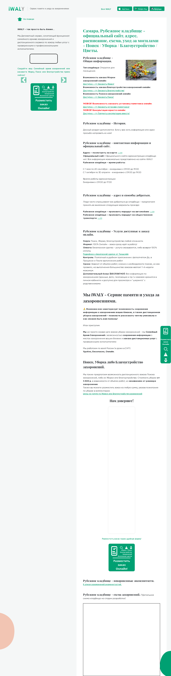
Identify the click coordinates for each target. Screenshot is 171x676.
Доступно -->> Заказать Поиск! (98, 97)
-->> (120, 153)
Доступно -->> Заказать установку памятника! (106, 107)
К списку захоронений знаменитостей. (102, 584)
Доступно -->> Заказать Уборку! (98, 84)
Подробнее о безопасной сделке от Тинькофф (105, 254)
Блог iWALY (106, 9)
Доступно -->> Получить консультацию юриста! (106, 113)
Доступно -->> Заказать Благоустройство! (103, 90)
